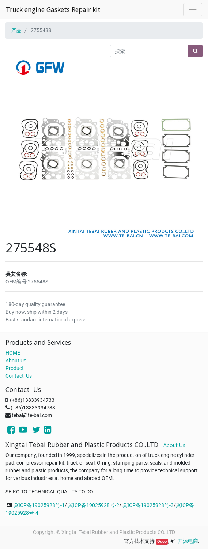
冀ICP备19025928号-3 (148, 505)
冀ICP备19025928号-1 (39, 505)
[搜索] (195, 51)
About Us (15, 360)
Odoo (162, 541)
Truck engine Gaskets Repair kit (53, 9)
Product (14, 368)
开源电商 (188, 541)
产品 (16, 30)
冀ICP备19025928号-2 (93, 505)
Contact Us (18, 376)
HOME (12, 353)
